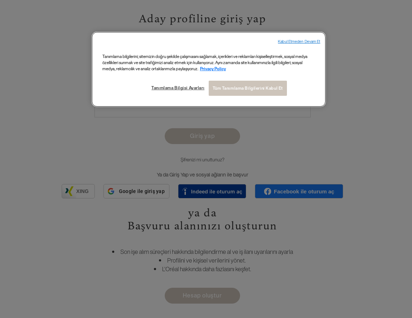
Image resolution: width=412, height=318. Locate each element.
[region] (209, 69)
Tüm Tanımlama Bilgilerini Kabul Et (248, 88)
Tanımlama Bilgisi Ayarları (177, 88)
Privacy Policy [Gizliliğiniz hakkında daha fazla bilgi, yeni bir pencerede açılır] (213, 69)
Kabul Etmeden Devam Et (299, 41)
